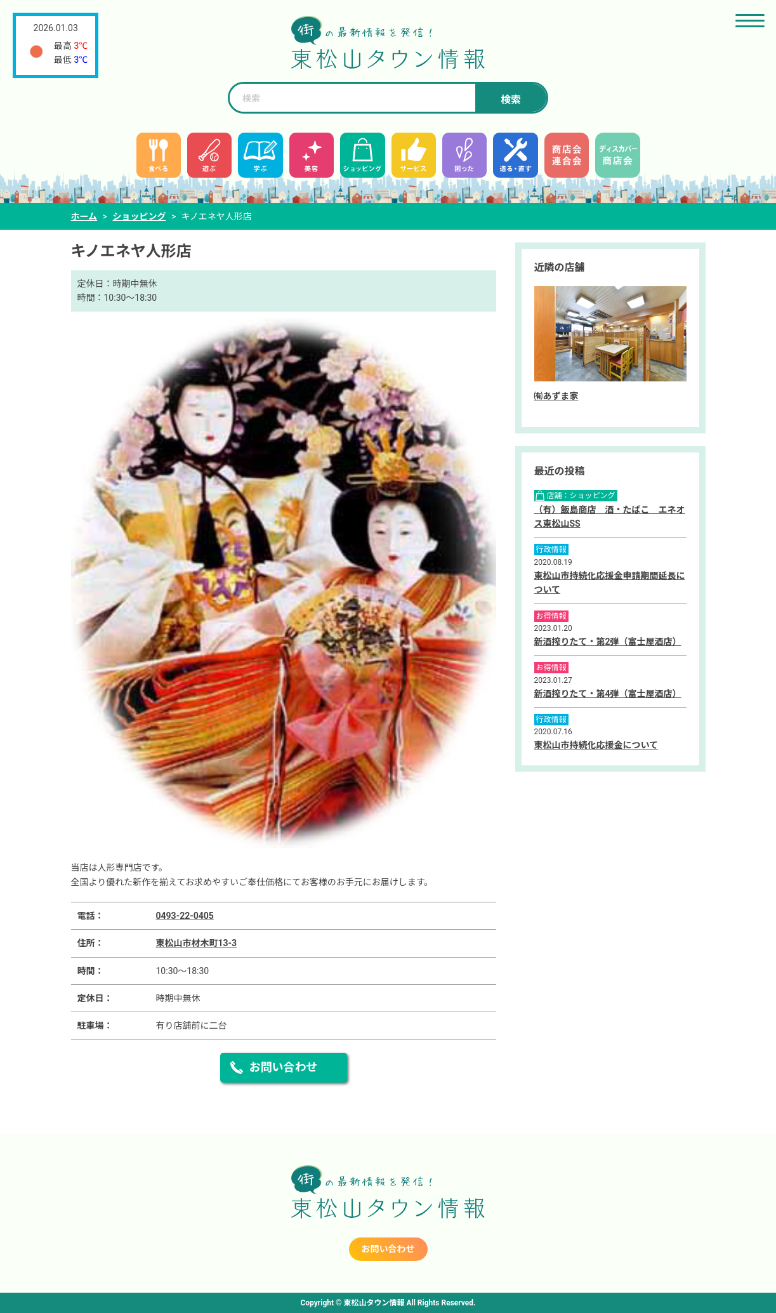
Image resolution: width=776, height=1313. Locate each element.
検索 (511, 100)
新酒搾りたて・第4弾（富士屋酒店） (607, 694)
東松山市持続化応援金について (596, 745)
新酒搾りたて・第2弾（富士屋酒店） (607, 642)
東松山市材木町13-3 (196, 943)
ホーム (84, 216)
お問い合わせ (283, 1067)
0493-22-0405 (185, 916)
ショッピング (139, 216)
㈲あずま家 (556, 396)
